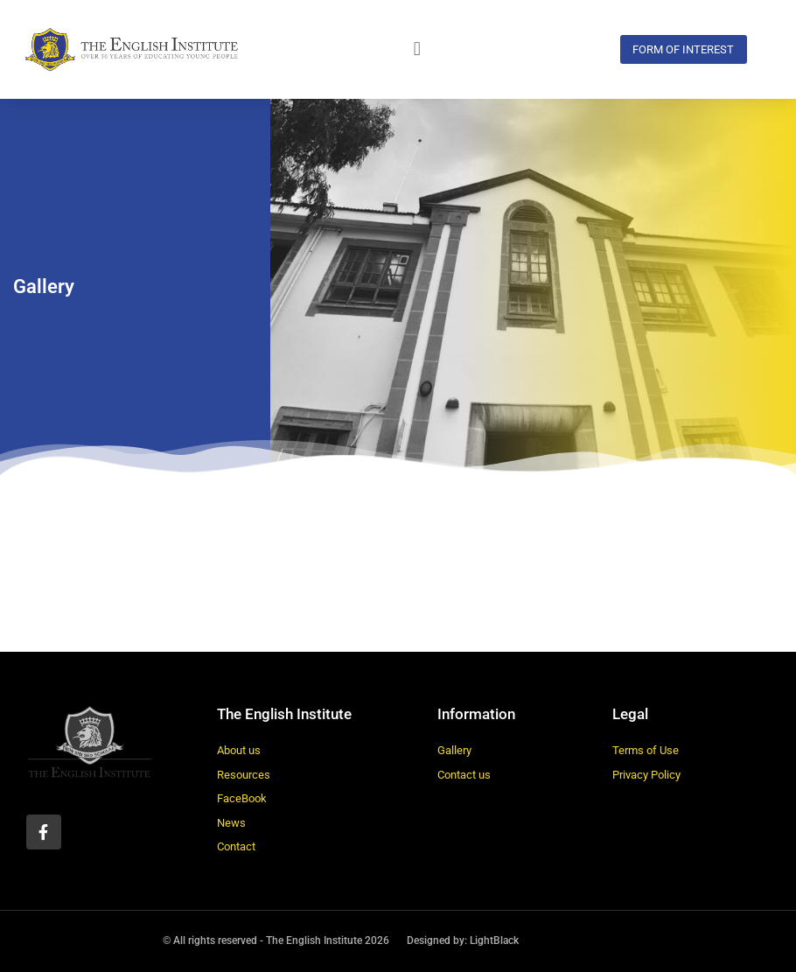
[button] (417, 49)
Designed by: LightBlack (463, 940)
